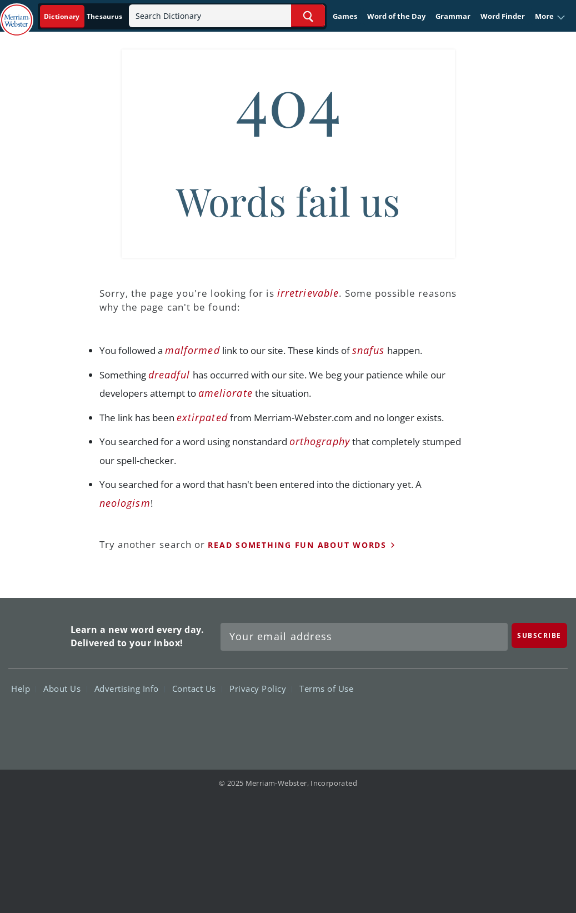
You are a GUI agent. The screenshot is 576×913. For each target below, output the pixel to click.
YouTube (506, 720)
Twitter (466, 720)
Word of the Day (396, 16)
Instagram (546, 720)
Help (23, 688)
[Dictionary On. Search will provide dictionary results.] (83, 16)
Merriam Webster (38, 634)
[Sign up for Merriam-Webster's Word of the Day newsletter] (364, 637)
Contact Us (197, 688)
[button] (550, 17)
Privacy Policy (260, 688)
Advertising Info (129, 688)
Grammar (452, 16)
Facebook (426, 720)
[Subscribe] (539, 635)
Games (345, 16)
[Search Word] (308, 15)
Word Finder (502, 16)
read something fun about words (297, 545)
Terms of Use (326, 688)
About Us (65, 688)
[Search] (227, 15)
